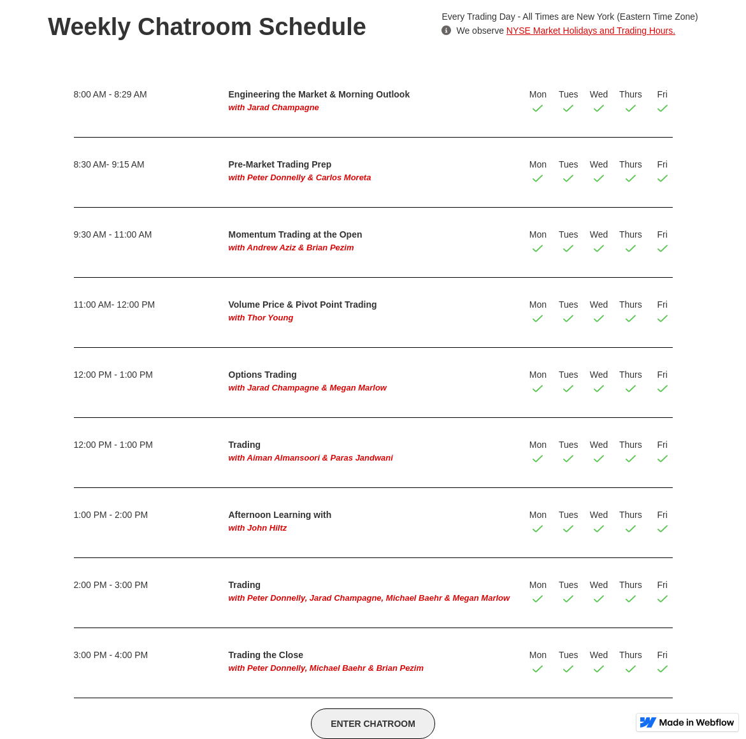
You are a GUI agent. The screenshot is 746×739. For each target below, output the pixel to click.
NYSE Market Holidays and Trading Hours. (590, 30)
